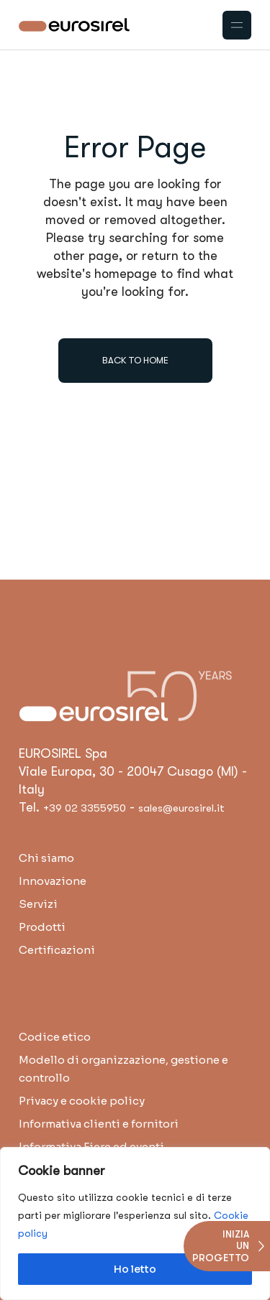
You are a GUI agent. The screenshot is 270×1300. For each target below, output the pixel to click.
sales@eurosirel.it (181, 808)
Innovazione (52, 881)
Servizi (38, 904)
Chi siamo (46, 858)
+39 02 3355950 (84, 808)
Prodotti (42, 927)
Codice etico (55, 1037)
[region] (135, 1223)
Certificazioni (57, 950)
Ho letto (135, 1269)
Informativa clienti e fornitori (99, 1123)
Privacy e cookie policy (82, 1101)
